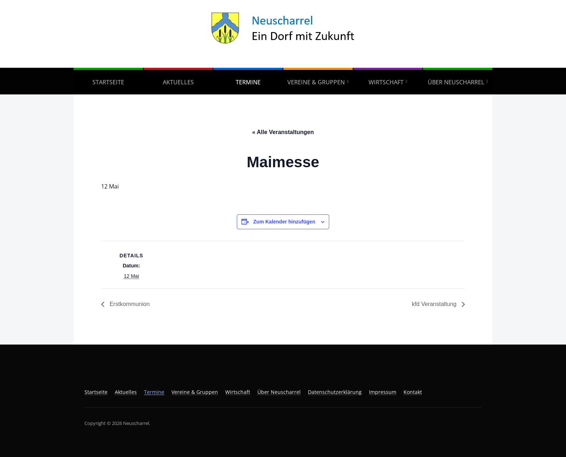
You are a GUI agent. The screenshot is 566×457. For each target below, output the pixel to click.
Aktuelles (178, 82)
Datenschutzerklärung (335, 392)
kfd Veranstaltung (435, 304)
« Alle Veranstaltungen (283, 132)
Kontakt (413, 392)
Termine (248, 82)
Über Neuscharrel (456, 82)
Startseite (108, 82)
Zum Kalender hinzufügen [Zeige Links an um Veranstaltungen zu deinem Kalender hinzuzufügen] (284, 222)
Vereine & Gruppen (316, 82)
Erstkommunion (129, 304)
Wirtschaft (386, 82)
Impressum (382, 392)
